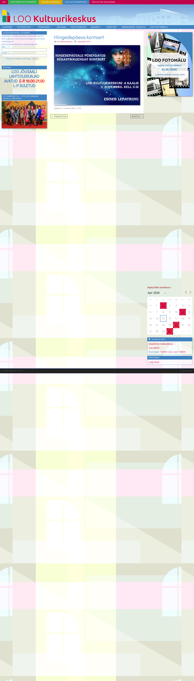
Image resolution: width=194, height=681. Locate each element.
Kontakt (111, 27)
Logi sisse (154, 362)
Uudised (7, 27)
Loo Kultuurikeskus (76, 2)
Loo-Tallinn (179, 351)
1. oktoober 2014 (83, 41)
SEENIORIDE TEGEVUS (133, 27)
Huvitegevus (78, 27)
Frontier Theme (186, 371)
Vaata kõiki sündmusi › (159, 287)
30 (170, 331)
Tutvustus (23, 27)
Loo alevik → (155, 347)
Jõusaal (61, 27)
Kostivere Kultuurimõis (23, 2)
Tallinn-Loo (166, 351)
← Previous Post (59, 116)
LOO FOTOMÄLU (159, 27)
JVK (4, 2)
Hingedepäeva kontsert (79, 37)
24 (176, 324)
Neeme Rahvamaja (50, 2)
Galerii (95, 27)
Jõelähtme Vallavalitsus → (162, 343)
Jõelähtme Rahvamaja (103, 2)
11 (183, 312)
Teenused (44, 27)
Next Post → (137, 116)
